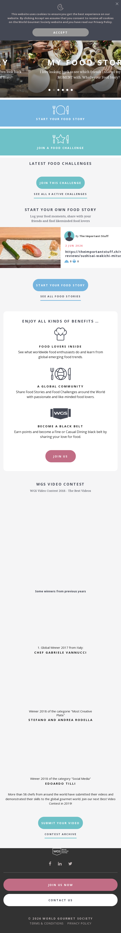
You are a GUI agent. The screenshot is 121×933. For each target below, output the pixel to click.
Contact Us (60, 900)
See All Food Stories (60, 296)
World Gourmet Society (60, 851)
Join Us (60, 456)
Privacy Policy (79, 923)
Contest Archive (61, 834)
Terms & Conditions (47, 923)
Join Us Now (60, 885)
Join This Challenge (60, 183)
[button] (49, 90)
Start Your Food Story (60, 285)
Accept (60, 32)
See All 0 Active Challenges (60, 194)
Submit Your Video (60, 823)
